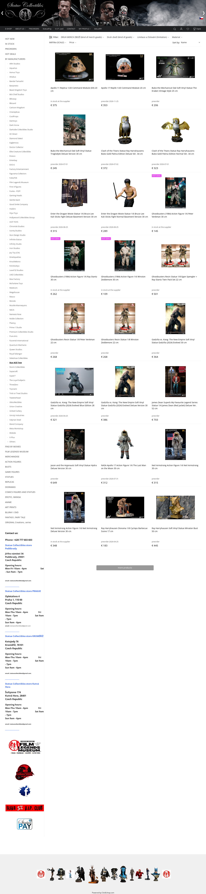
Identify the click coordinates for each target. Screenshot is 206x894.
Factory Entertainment (19, 169)
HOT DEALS (10, 54)
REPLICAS (9, 482)
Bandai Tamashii (16, 81)
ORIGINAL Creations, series (18, 522)
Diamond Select (16, 138)
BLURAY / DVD (11, 512)
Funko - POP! (14, 191)
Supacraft (13, 371)
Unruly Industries (16, 415)
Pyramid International (18, 340)
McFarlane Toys (16, 283)
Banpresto (13, 85)
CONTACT (71, 28)
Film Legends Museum (19, 182)
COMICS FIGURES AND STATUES (20, 492)
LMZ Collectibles (16, 274)
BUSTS (8, 466)
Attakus (12, 76)
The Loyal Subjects (17, 380)
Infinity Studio (15, 244)
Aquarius (13, 68)
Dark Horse (14, 125)
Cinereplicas (14, 112)
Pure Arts (13, 336)
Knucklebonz (14, 261)
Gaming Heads (15, 195)
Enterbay (13, 160)
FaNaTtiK (13, 178)
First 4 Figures (15, 186)
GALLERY (98, 28)
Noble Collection (16, 318)
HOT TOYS (13, 222)
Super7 (12, 375)
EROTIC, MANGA (13, 497)
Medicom (13, 288)
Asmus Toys (14, 72)
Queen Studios (15, 349)
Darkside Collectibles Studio (21, 129)
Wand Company (16, 424)
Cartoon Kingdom (17, 107)
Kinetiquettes (15, 257)
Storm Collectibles (17, 367)
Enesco (12, 156)
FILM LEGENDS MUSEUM (16, 451)
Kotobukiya (14, 266)
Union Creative (15, 406)
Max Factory (14, 279)
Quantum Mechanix (17, 345)
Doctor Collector (16, 147)
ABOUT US (19, 28)
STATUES (9, 477)
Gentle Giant (14, 200)
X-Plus (12, 437)
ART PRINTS (10, 507)
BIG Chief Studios (16, 94)
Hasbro (12, 208)
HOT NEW (9, 38)
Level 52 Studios (16, 270)
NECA (11, 310)
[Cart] (197, 29)
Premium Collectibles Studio (21, 332)
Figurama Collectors (17, 173)
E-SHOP (8, 28)
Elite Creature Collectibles (20, 151)
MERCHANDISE (12, 456)
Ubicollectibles (15, 402)
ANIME (8, 502)
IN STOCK (9, 43)
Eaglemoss (13, 143)
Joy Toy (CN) (14, 252)
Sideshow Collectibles (18, 358)
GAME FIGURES (12, 472)
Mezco (12, 296)
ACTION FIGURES (13, 461)
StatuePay (47, 28)
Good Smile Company (18, 204)
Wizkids (12, 433)
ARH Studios (14, 63)
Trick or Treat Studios (18, 393)
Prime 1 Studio (15, 327)
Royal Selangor (15, 354)
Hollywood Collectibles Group (22, 217)
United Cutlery (15, 411)
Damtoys (13, 121)
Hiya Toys (13, 213)
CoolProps (13, 116)
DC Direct (13, 134)
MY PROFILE (84, 28)
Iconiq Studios (15, 230)
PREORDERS (34, 28)
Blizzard (12, 103)
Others (12, 441)
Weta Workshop (16, 428)
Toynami (13, 389)
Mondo (12, 301)
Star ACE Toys (15, 362)
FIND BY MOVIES (13, 446)
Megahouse (14, 292)
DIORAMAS (10, 487)
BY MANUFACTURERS (15, 59)
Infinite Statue (15, 239)
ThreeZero (13, 384)
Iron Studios (14, 248)
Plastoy (12, 323)
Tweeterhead (15, 397)
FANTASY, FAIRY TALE (15, 517)
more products (125, 567)
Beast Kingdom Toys (18, 90)
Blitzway (12, 99)
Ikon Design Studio (17, 235)
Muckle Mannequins (18, 305)
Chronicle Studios (16, 226)
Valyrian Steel (15, 419)
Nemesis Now (15, 314)
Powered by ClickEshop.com (103, 892)
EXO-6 (12, 164)
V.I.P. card (59, 28)
